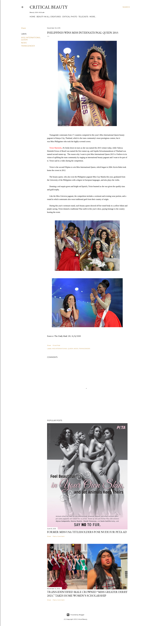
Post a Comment (59, 536)
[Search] (126, 7)
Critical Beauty (48, 7)
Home (32, 17)
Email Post (56, 345)
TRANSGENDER (28, 46)
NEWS (24, 43)
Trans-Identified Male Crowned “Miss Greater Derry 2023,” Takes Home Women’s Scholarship (87, 593)
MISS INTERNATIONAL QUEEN (62, 348)
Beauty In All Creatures (49, 17)
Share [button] (23, 28)
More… (93, 17)
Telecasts (83, 17)
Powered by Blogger (75, 614)
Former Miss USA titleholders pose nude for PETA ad (87, 532)
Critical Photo (69, 17)
